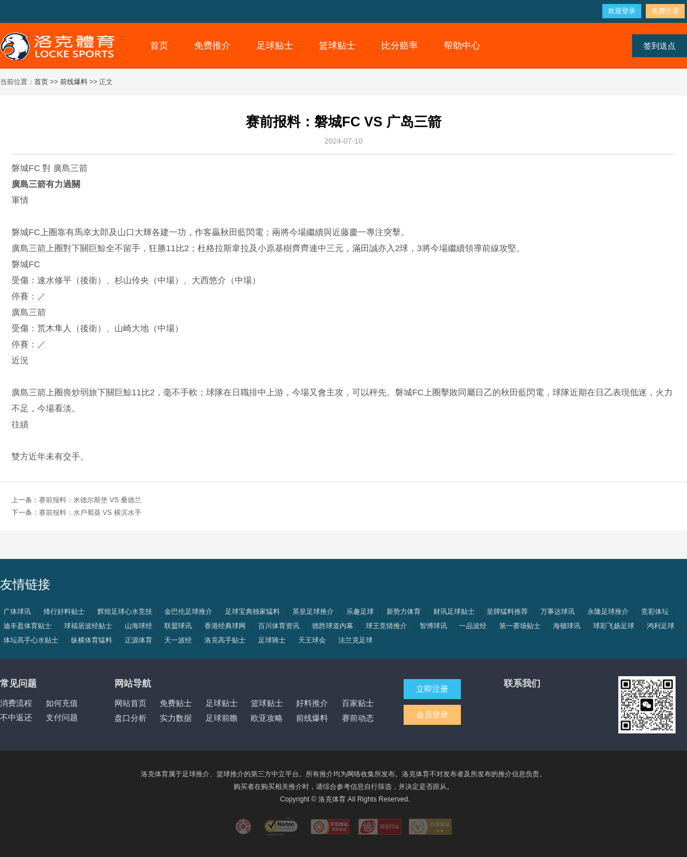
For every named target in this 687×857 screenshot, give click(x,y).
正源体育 (138, 640)
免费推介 (212, 45)
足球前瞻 (222, 718)
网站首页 (130, 703)
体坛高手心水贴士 (30, 640)
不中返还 (16, 717)
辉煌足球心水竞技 (124, 612)
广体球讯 (17, 612)
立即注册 (432, 688)
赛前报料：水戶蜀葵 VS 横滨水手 (90, 513)
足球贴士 (274, 45)
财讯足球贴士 (454, 612)
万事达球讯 (557, 612)
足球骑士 (272, 640)
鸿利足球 (660, 626)
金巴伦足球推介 (188, 612)
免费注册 (665, 11)
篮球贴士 (337, 45)
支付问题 (62, 717)
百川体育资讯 (278, 626)
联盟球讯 (178, 626)
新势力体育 (403, 612)
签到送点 (659, 45)
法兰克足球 (355, 640)
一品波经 (473, 626)
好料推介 (312, 703)
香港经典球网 (225, 626)
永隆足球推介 (608, 612)
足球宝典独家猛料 (252, 612)
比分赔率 (399, 45)
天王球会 (312, 640)
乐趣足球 (360, 612)
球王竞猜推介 (386, 626)
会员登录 (432, 714)
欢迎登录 (621, 11)
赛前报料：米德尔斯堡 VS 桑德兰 (90, 500)
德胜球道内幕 (332, 626)
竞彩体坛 (655, 612)
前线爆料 (74, 82)
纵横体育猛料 (91, 640)
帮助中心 (462, 45)
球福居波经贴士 (88, 626)
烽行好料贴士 (64, 612)
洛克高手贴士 (225, 640)
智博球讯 (433, 626)
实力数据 (176, 718)
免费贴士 (176, 703)
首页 (159, 45)
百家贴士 (358, 703)
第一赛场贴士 (519, 626)
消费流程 (16, 703)
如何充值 (62, 703)
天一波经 (178, 640)
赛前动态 (358, 718)
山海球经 (138, 626)
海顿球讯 (567, 626)
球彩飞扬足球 (613, 626)
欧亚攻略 (267, 718)
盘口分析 (130, 718)
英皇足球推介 (313, 612)
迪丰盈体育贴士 (27, 626)
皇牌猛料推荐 (507, 612)
